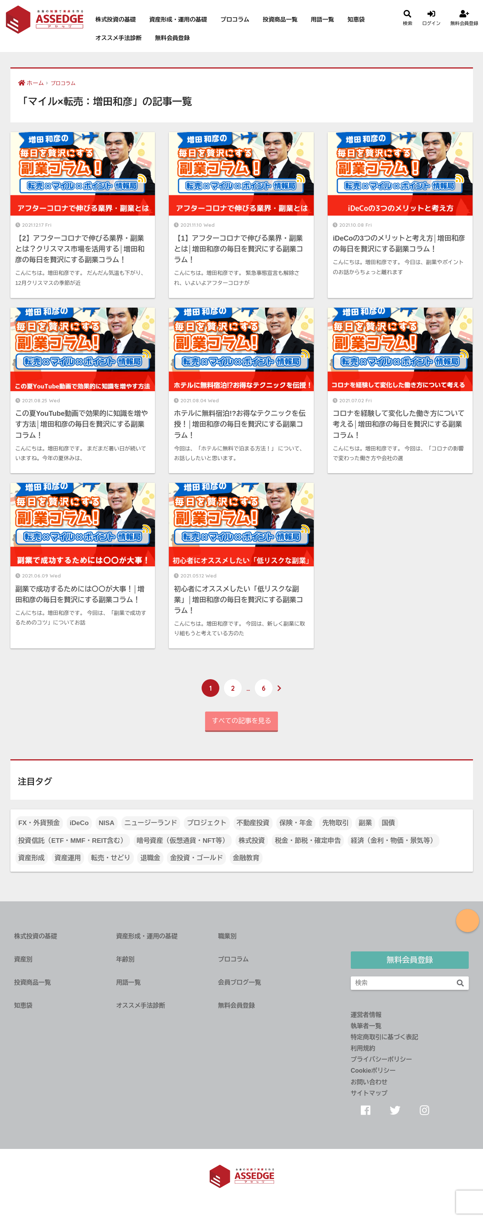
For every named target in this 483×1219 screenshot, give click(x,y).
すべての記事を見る (241, 721)
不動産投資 (253, 823)
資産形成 (32, 858)
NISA (106, 823)
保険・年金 (296, 823)
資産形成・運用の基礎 (178, 19)
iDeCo (79, 823)
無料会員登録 (172, 38)
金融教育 (246, 858)
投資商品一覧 (280, 19)
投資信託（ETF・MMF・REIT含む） (73, 840)
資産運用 (68, 858)
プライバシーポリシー (381, 1059)
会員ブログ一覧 (239, 982)
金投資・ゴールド (196, 858)
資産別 (23, 959)
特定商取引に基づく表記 (384, 1037)
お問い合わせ (369, 1082)
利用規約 (363, 1048)
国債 (388, 823)
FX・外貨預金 (39, 823)
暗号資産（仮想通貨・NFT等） (183, 840)
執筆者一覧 (366, 1026)
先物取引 (335, 823)
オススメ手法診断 (119, 38)
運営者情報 (366, 1014)
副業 (365, 823)
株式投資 (252, 840)
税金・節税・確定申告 (308, 840)
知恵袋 (356, 19)
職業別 (227, 936)
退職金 (150, 858)
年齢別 (125, 959)
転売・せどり (111, 858)
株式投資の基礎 (116, 19)
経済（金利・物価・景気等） (393, 840)
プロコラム (234, 19)
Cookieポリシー (373, 1070)
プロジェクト (207, 823)
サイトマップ (369, 1093)
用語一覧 (322, 19)
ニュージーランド (151, 823)
